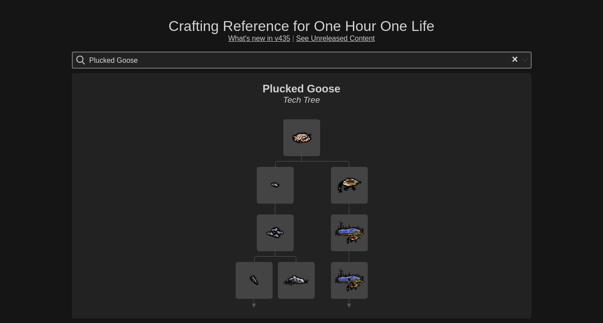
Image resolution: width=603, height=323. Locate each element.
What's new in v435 (259, 38)
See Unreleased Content (335, 38)
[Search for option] (127, 60)
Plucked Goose (301, 89)
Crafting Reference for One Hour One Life (301, 26)
